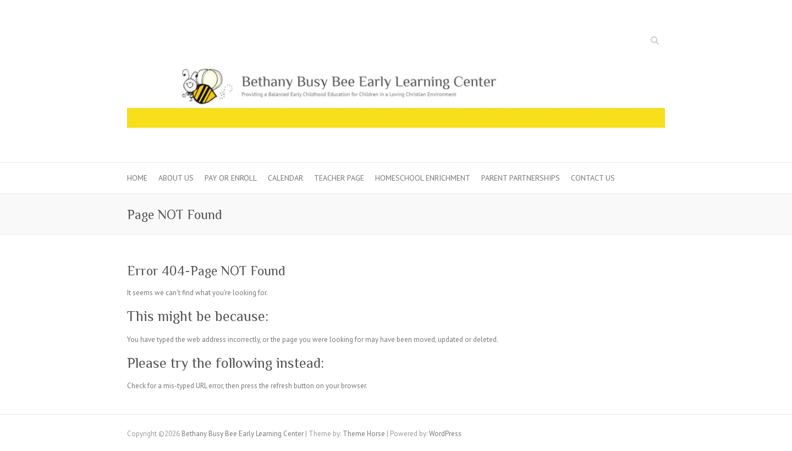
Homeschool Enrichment (422, 178)
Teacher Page (339, 178)
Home (137, 178)
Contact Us (593, 178)
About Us (176, 178)
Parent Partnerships (520, 178)
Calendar (285, 178)
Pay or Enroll (231, 178)
